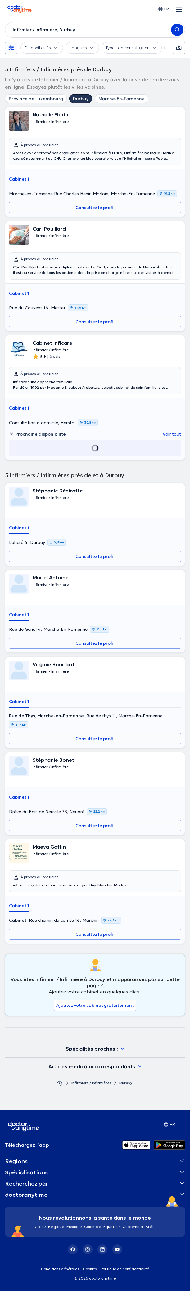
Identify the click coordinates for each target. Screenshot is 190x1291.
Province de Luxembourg (36, 98)
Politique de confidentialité (125, 1268)
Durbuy (80, 98)
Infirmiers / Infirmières (91, 1082)
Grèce (40, 1226)
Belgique (56, 1226)
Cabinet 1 (19, 179)
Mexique (74, 1226)
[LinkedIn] (102, 1249)
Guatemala (133, 1226)
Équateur (111, 1226)
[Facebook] (73, 1249)
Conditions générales (60, 1268)
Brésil (151, 1226)
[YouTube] (117, 1249)
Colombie (92, 1226)
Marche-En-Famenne (121, 98)
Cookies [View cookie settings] (90, 1268)
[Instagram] (88, 1249)
